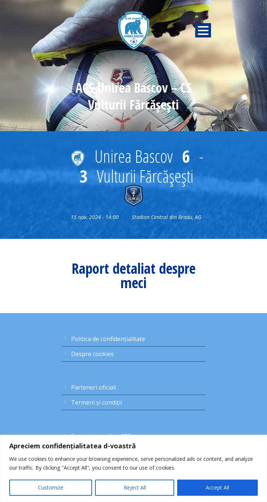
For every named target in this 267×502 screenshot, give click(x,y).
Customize (50, 487)
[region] (133, 468)
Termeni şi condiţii (96, 402)
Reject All (135, 487)
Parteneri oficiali (93, 387)
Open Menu (203, 30)
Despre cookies (92, 354)
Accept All (217, 487)
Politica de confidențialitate (108, 339)
